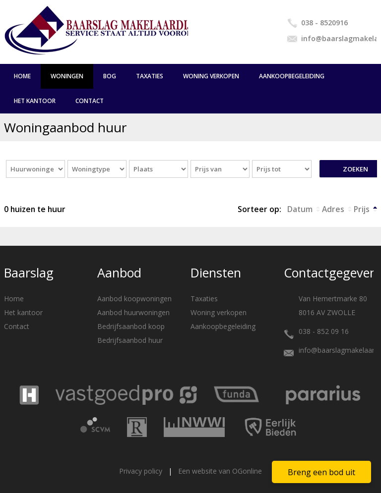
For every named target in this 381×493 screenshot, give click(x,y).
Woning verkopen (211, 76)
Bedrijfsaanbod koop (131, 326)
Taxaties (149, 76)
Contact (89, 101)
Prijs (362, 209)
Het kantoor (35, 101)
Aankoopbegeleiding (291, 76)
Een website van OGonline (220, 471)
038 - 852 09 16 (324, 331)
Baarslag (29, 272)
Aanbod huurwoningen (133, 312)
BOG (109, 76)
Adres (333, 209)
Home (22, 76)
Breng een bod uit (321, 472)
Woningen (67, 76)
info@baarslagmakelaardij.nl (339, 38)
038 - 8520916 (324, 22)
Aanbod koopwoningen (134, 298)
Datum (300, 209)
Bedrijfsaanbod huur (130, 340)
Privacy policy (140, 471)
